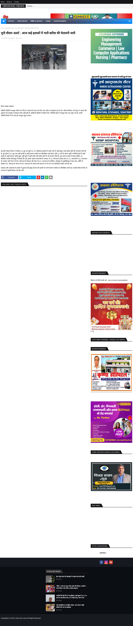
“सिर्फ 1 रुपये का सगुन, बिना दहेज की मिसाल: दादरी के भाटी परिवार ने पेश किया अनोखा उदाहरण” (71, 587)
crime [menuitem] (48, 21)
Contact (16, 2)
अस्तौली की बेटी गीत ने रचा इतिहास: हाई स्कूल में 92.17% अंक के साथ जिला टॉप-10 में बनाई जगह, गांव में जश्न (71, 597)
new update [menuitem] (22, 21)
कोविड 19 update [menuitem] (36, 21)
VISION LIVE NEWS (8, 38)
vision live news (21, 618)
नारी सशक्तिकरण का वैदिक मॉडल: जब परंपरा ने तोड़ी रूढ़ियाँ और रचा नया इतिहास (70, 606)
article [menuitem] (11, 21)
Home (2, 2)
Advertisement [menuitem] (60, 21)
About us (9, 2)
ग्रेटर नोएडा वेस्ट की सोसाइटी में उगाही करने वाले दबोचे (70, 576)
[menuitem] (3, 21)
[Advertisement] (44, 89)
